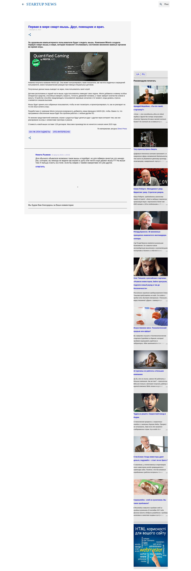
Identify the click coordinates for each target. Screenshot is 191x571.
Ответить (40, 167)
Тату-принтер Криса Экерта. (145, 149)
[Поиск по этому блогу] (157, 4)
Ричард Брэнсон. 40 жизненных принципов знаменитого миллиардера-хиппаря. (150, 235)
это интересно (61, 132)
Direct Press (122, 129)
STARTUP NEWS (41, 4)
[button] (29, 34)
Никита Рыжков (43, 155)
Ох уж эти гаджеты (39, 132)
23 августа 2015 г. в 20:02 (61, 155)
